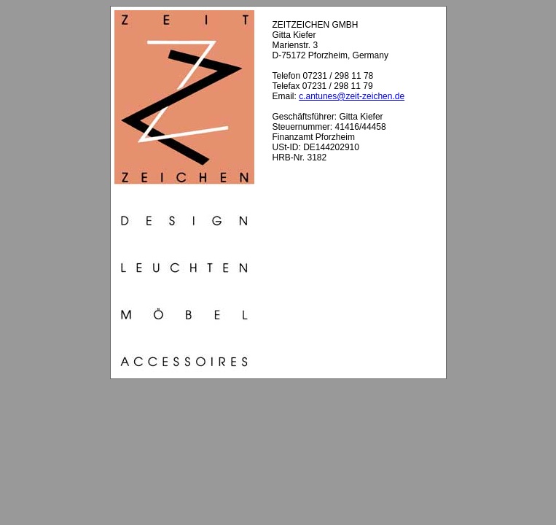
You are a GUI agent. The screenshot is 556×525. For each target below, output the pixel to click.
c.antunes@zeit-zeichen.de (351, 96)
